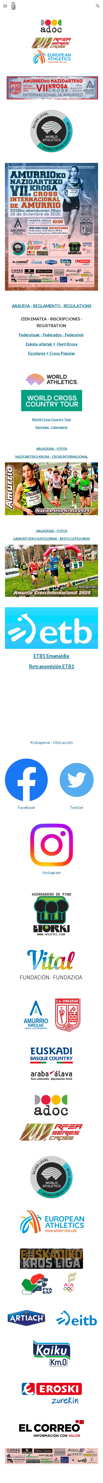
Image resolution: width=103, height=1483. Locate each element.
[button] (5, 6)
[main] (51, 330)
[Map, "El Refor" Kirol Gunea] (51, 710)
